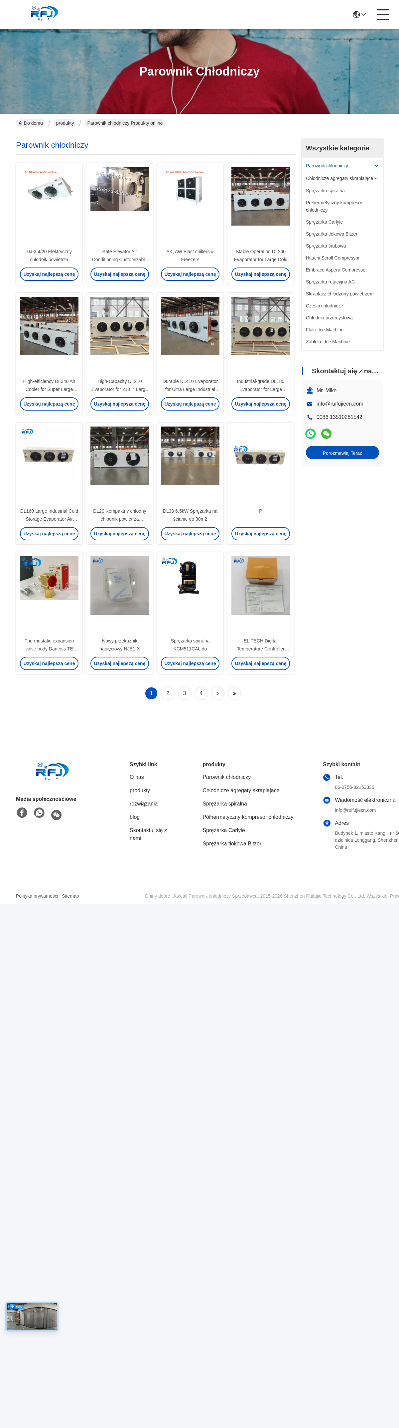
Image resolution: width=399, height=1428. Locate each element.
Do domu (31, 123)
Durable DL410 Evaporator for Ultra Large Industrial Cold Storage (190, 389)
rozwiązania (144, 803)
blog (135, 817)
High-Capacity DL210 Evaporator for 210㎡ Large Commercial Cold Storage (119, 389)
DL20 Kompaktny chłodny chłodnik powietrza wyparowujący (119, 519)
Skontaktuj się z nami (148, 834)
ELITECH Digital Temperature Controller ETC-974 (260, 648)
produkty (65, 123)
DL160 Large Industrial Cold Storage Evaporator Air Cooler (49, 519)
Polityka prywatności (37, 896)
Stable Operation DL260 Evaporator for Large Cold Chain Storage (260, 259)
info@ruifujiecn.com (340, 404)
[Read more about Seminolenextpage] (218, 693)
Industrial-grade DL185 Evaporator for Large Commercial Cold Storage (260, 389)
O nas (137, 777)
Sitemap (70, 896)
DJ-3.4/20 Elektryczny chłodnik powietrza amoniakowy (49, 259)
